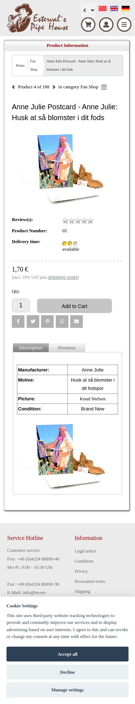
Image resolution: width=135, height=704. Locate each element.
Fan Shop (33, 65)
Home (20, 65)
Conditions (84, 561)
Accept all (67, 654)
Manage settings (67, 689)
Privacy (81, 571)
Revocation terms (90, 581)
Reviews (67, 348)
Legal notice (85, 551)
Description (30, 348)
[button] (18, 321)
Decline (67, 672)
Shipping (82, 591)
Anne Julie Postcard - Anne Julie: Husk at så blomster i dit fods (78, 65)
